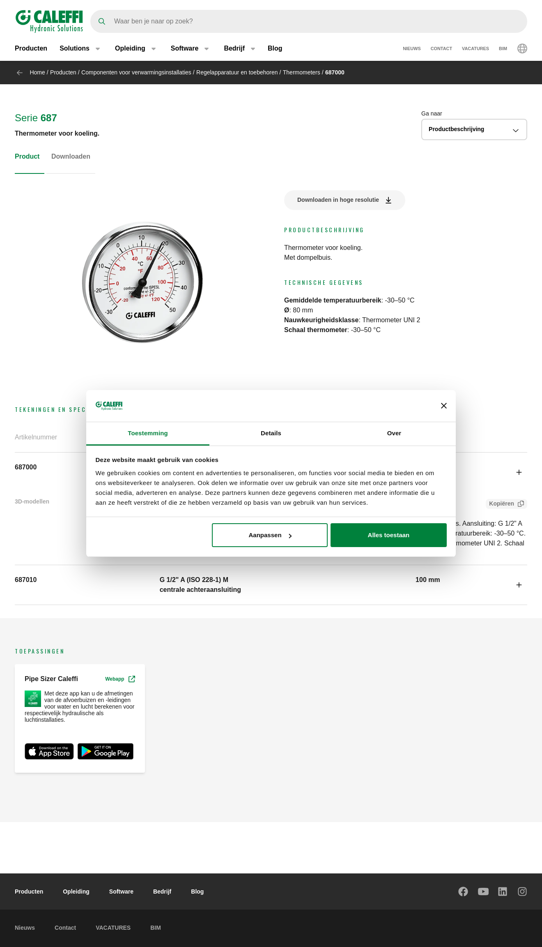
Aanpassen (270, 534)
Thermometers (301, 72)
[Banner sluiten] (444, 406)
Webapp (120, 679)
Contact (441, 48)
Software (121, 891)
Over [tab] (394, 433)
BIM (503, 48)
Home (37, 72)
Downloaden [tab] (70, 156)
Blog (275, 48)
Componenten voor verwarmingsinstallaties (136, 72)
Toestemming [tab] (148, 433)
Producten (31, 48)
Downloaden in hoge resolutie (338, 199)
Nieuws (412, 48)
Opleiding (76, 891)
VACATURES (475, 48)
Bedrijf (162, 891)
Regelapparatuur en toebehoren (237, 72)
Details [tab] (271, 433)
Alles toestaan (389, 534)
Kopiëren (500, 504)
